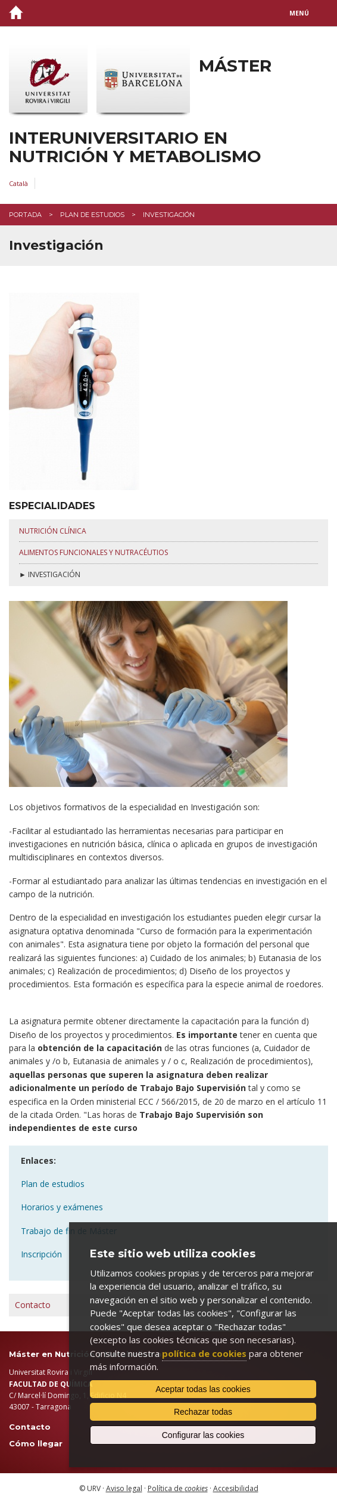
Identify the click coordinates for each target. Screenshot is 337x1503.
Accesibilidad (235, 1488)
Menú (299, 13)
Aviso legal (124, 1488)
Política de (178, 1488)
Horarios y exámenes (62, 1207)
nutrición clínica (52, 531)
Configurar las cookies (203, 1435)
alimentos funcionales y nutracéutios (93, 552)
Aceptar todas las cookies (203, 1389)
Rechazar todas (203, 1412)
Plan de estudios (92, 214)
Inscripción (41, 1254)
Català (18, 183)
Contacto (33, 1304)
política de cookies (204, 1353)
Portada (25, 214)
